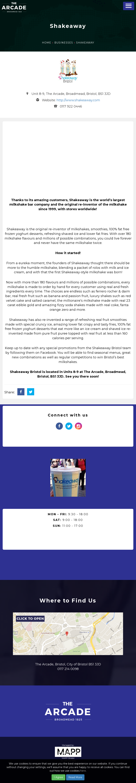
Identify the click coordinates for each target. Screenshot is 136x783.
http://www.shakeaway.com (78, 100)
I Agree (58, 777)
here (83, 770)
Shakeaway (85, 42)
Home (47, 42)
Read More (75, 777)
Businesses (64, 42)
